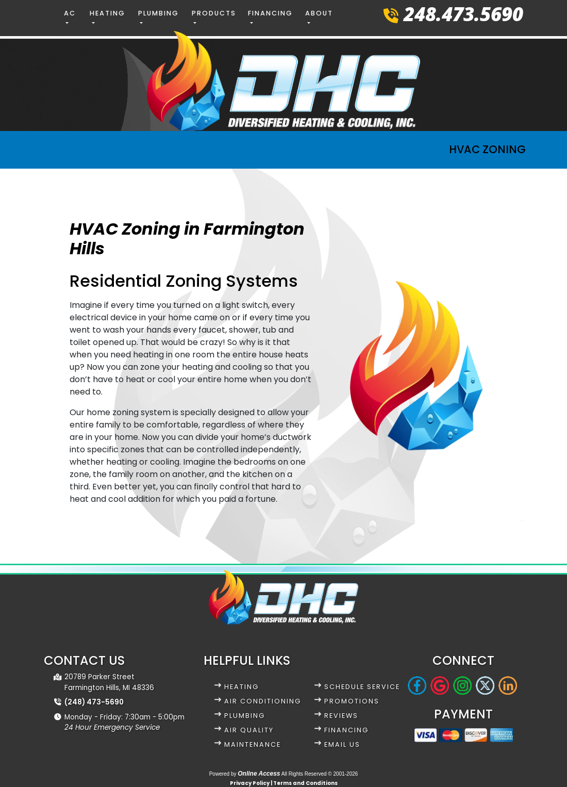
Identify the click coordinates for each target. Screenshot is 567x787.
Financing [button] (270, 13)
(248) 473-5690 (94, 702)
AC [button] (70, 13)
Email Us (342, 744)
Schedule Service (362, 686)
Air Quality (249, 730)
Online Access (259, 773)
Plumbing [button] (158, 13)
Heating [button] (107, 13)
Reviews (341, 715)
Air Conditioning (262, 701)
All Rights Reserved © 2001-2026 (319, 774)
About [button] (319, 13)
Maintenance (252, 744)
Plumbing (244, 715)
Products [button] (214, 13)
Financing (346, 730)
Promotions (351, 701)
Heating (241, 686)
